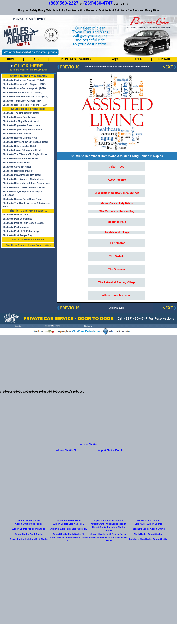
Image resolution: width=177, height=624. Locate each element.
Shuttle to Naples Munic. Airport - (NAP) (25, 105)
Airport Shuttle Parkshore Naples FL (68, 529)
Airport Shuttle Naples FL (68, 520)
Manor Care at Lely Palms (117, 203)
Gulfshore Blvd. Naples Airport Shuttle (148, 539)
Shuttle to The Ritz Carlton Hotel (21, 113)
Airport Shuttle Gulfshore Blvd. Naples (28, 539)
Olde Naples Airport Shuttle (148, 524)
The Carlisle (116, 256)
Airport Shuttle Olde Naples (29, 524)
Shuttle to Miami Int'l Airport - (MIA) (22, 92)
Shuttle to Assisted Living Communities (28, 245)
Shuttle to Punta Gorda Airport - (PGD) (24, 88)
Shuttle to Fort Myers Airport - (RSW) (23, 80)
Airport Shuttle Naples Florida (108, 520)
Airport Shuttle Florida (110, 450)
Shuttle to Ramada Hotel (16, 162)
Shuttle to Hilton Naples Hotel (19, 146)
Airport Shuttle (116, 308)
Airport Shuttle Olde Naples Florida (108, 524)
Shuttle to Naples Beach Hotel (19, 117)
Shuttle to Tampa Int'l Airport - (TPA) (23, 100)
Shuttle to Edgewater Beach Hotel (22, 125)
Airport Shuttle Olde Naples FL (68, 524)
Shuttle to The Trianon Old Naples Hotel (25, 154)
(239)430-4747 (98, 2)
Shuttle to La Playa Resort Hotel (21, 121)
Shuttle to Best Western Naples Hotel (23, 179)
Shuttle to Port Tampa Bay (17, 235)
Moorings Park (117, 221)
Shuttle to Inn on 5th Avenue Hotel (22, 150)
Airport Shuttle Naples (29, 520)
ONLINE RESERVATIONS (75, 59)
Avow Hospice (117, 179)
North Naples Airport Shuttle (148, 534)
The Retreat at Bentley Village (116, 282)
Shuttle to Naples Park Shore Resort (23, 199)
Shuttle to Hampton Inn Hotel (19, 171)
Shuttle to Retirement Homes (28, 239)
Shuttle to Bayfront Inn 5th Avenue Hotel (25, 142)
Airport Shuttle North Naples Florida (108, 534)
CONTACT (164, 59)
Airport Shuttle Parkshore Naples (28, 529)
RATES (35, 59)
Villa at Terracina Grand (116, 295)
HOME (11, 59)
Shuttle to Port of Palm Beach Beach (23, 223)
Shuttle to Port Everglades (17, 219)
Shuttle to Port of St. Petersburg (21, 231)
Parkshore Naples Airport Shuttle (148, 529)
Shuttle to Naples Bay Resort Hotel (22, 129)
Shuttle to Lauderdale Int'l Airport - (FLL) (25, 96)
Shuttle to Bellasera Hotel (17, 133)
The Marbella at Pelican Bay (116, 211)
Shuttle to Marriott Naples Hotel (20, 158)
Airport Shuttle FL (66, 450)
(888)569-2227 (64, 2)
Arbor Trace (116, 166)
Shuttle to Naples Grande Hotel (20, 137)
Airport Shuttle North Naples (28, 534)
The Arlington (116, 242)
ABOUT (139, 59)
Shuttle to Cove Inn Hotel (17, 166)
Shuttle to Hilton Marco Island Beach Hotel (26, 183)
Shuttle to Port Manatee (16, 227)
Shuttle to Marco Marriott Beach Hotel (24, 187)
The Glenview (116, 269)
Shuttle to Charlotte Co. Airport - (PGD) (25, 84)
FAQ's (114, 59)
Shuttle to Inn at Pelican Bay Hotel (22, 175)
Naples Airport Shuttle (148, 520)
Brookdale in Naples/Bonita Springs (116, 192)
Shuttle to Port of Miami (16, 214)
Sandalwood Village (117, 232)
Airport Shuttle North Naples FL (68, 534)
